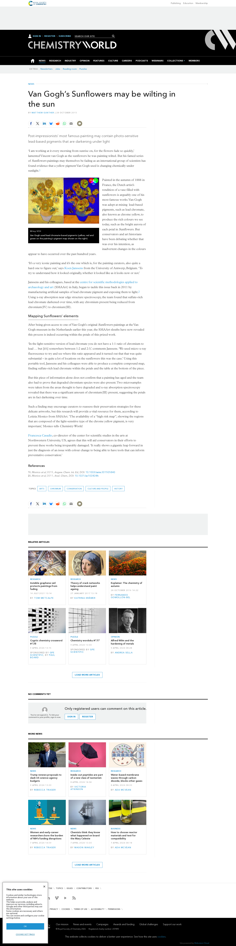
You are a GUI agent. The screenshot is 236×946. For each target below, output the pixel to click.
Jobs (57, 69)
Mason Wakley (84, 847)
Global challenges (148, 924)
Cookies (66, 909)
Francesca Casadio (40, 435)
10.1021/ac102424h (87, 475)
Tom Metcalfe (44, 598)
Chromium (55, 489)
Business (115, 829)
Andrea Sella (124, 652)
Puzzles (83, 69)
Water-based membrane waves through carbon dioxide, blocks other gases (126, 777)
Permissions (114, 909)
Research (35, 579)
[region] (25, 913)
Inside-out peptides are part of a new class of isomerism (86, 776)
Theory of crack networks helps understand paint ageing (85, 586)
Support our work (172, 924)
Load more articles (87, 675)
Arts (41, 489)
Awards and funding (123, 924)
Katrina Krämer (84, 598)
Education (188, 3)
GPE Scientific (42, 653)
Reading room (70, 69)
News (31, 84)
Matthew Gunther (43, 112)
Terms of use (80, 909)
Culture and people (98, 489)
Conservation (74, 489)
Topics (59, 888)
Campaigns (102, 924)
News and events (82, 924)
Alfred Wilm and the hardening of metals (122, 642)
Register (49, 36)
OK (25, 926)
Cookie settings (25, 934)
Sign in (71, 716)
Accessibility (97, 909)
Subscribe (65, 36)
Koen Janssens (73, 268)
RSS (97, 888)
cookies (161, 936)
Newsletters (47, 69)
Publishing (176, 3)
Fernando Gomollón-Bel (120, 596)
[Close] (44, 886)
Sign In (37, 36)
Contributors (84, 888)
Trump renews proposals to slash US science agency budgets (46, 777)
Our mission (62, 924)
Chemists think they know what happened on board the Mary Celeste (85, 835)
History (118, 489)
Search (113, 36)
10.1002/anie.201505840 (100, 472)
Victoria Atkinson (78, 788)
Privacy (54, 909)
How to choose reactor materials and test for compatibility (124, 835)
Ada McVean (123, 790)
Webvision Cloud (201, 943)
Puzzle (34, 637)
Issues (70, 888)
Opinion (115, 637)
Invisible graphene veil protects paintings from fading (43, 586)
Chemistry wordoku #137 (85, 640)
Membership (202, 3)
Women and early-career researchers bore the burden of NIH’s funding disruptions (46, 835)
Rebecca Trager (45, 790)
